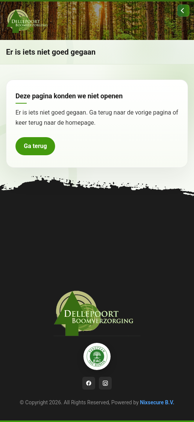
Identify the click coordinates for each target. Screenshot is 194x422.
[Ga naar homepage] (28, 20)
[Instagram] (105, 383)
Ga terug (35, 146)
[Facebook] (88, 383)
